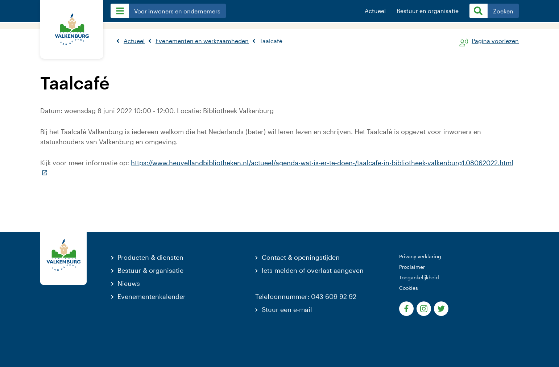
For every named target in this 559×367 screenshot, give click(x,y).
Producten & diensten (150, 257)
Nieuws (128, 283)
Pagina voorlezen (495, 41)
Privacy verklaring (420, 256)
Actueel (375, 11)
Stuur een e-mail (287, 309)
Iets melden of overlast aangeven (313, 270)
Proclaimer (412, 267)
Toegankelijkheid (419, 277)
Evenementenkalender (151, 296)
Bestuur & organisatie (150, 270)
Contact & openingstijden (301, 257)
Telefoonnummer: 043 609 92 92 (305, 296)
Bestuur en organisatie (428, 11)
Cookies (408, 288)
